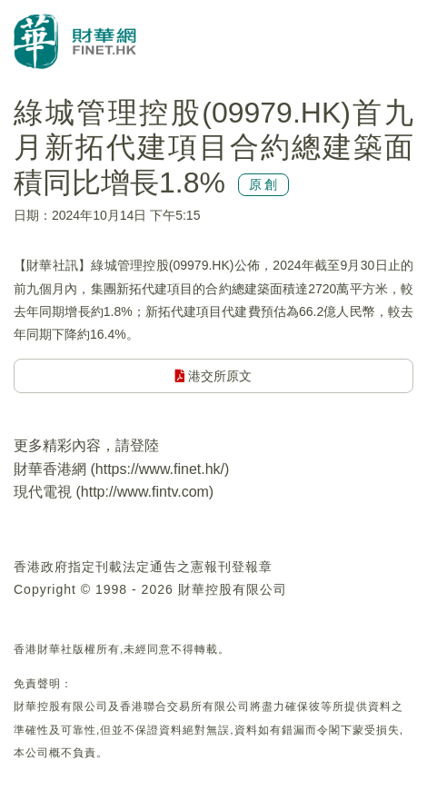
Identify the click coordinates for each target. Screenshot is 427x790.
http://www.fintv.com (145, 491)
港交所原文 (214, 376)
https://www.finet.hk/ (159, 469)
